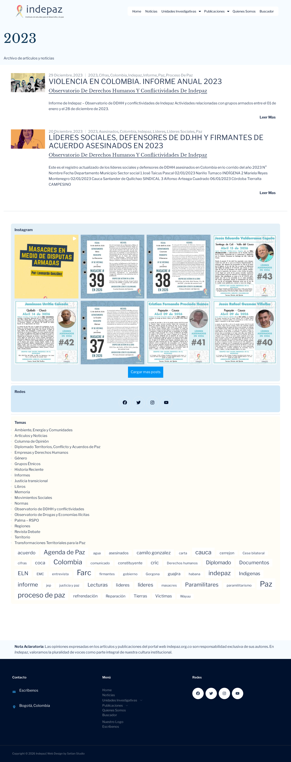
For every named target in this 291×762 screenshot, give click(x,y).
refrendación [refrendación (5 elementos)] (85, 596)
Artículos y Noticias (31, 436)
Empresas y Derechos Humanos (41, 453)
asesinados (108, 132)
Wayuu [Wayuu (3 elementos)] (185, 597)
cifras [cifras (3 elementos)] (22, 564)
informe (150, 75)
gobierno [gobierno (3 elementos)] (130, 574)
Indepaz (41, 753)
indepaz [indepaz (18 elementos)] (219, 573)
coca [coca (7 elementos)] (40, 563)
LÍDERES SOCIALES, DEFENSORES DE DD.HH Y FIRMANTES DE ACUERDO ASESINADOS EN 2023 (157, 142)
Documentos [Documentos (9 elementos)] (254, 563)
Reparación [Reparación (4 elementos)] (115, 596)
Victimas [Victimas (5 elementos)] (163, 596)
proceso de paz (179, 75)
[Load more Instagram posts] (145, 372)
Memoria (22, 492)
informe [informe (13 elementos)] (28, 585)
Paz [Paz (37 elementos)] (266, 584)
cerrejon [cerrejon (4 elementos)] (227, 553)
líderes (159, 132)
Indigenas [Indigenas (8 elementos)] (249, 574)
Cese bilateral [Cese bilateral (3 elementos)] (254, 554)
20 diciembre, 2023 (66, 132)
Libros (20, 487)
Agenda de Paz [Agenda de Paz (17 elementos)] (64, 552)
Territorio (22, 537)
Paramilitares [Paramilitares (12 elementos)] (201, 585)
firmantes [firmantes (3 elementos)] (107, 574)
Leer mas (268, 117)
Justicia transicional (31, 481)
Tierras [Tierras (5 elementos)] (140, 596)
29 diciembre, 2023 (66, 75)
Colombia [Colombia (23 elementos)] (67, 562)
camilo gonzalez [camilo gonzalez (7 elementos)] (154, 553)
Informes (22, 475)
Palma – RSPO (27, 521)
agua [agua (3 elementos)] (97, 554)
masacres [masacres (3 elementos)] (169, 586)
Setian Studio (76, 753)
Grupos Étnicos (27, 464)
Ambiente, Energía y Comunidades (44, 430)
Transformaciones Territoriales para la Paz (50, 543)
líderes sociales (181, 132)
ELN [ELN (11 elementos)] (23, 574)
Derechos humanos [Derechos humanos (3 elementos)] (182, 564)
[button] (46, 267)
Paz (161, 75)
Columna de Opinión (32, 441)
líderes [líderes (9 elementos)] (145, 585)
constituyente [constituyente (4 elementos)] (130, 563)
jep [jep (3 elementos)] (48, 586)
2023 (93, 75)
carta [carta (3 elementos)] (183, 554)
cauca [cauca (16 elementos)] (203, 552)
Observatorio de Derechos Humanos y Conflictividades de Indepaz (128, 91)
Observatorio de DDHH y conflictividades (49, 509)
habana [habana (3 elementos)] (194, 574)
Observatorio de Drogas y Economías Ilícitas (52, 515)
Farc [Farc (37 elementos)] (84, 573)
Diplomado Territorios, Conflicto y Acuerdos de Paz (57, 447)
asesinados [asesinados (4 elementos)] (118, 553)
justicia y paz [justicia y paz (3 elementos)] (69, 586)
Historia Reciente (29, 470)
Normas (21, 504)
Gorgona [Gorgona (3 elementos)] (153, 574)
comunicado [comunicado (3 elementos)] (100, 564)
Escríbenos (28, 691)
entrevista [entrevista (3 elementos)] (60, 574)
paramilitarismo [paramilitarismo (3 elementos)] (239, 586)
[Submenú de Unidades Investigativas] (199, 11)
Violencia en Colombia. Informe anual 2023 (136, 81)
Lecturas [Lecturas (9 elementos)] (98, 585)
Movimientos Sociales (33, 498)
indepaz (135, 75)
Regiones (22, 526)
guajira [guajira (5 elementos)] (174, 574)
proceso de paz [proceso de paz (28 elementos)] (41, 595)
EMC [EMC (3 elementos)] (40, 574)
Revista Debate (27, 532)
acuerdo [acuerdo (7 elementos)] (26, 553)
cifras (104, 75)
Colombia (118, 75)
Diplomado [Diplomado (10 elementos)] (218, 563)
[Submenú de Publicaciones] (228, 11)
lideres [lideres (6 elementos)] (123, 585)
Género (21, 458)
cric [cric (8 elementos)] (155, 563)
